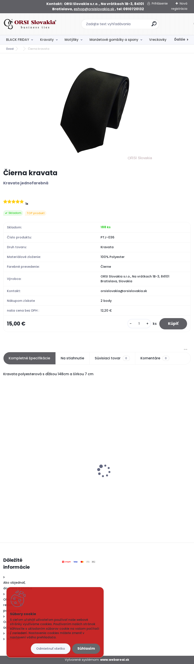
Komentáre (154, 358)
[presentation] (6, 464)
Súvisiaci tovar (112, 358)
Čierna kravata (114, 477)
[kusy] (139, 324)
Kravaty (47, 39)
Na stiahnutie (72, 358)
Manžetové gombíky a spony (114, 39)
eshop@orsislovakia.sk (94, 9)
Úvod (9, 49)
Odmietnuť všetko (50, 648)
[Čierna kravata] (97, 111)
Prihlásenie (160, 3)
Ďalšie (179, 39)
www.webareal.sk (114, 659)
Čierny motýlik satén (23, 468)
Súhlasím (86, 648)
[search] (154, 25)
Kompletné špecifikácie (29, 358)
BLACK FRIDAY (17, 39)
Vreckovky (157, 39)
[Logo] (29, 24)
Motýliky (71, 39)
